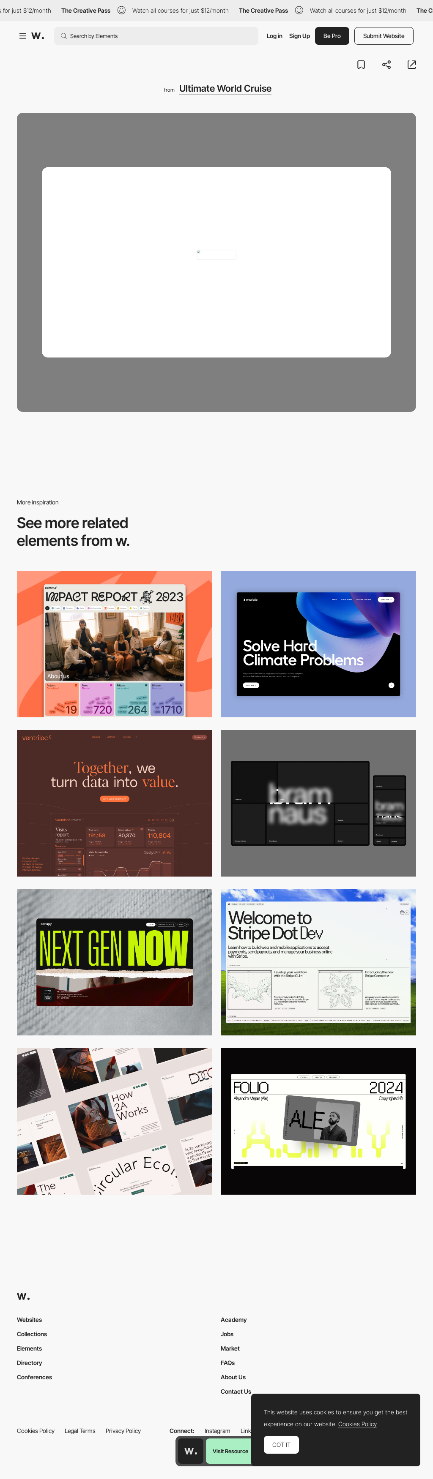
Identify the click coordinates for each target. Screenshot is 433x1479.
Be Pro (332, 35)
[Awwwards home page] (190, 1451)
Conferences (34, 1377)
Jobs (227, 1333)
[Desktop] (114, 644)
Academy (234, 1319)
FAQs (228, 1362)
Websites (29, 1319)
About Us (233, 1377)
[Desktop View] (318, 644)
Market (230, 1348)
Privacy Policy (123, 1430)
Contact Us (236, 1391)
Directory (29, 1362)
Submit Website (384, 35)
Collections (32, 1333)
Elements (29, 1348)
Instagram (217, 1430)
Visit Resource (230, 1451)
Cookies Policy (36, 1430)
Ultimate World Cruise (225, 88)
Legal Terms (80, 1430)
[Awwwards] (37, 36)
